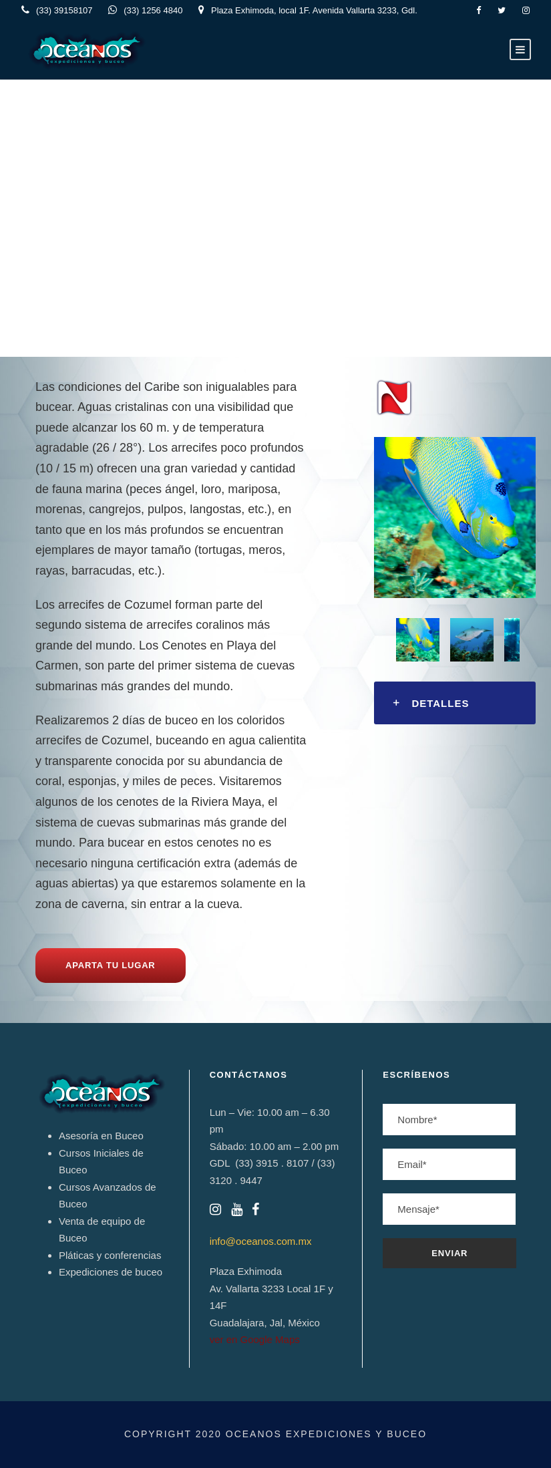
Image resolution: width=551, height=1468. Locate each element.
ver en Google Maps (255, 1339)
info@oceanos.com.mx (261, 1241)
